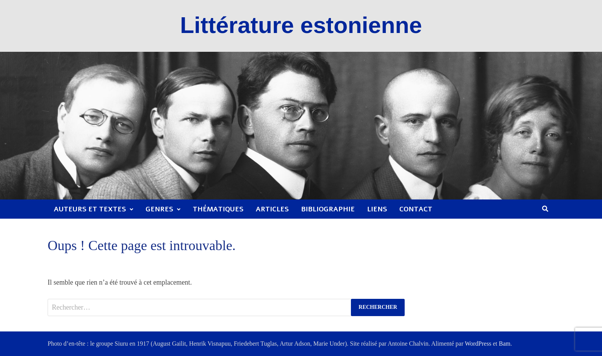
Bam (504, 343)
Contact (415, 209)
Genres (159, 209)
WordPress (478, 343)
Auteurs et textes (90, 209)
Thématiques (218, 209)
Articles (272, 209)
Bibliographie (328, 209)
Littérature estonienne (301, 25)
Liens (377, 209)
